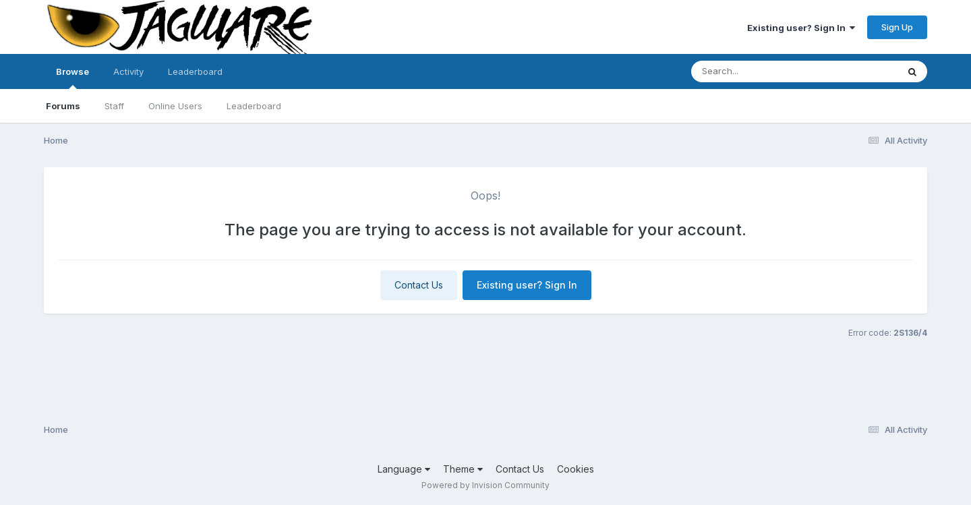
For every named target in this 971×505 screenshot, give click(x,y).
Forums (63, 105)
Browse (72, 77)
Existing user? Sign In (801, 27)
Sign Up (897, 27)
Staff (114, 105)
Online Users (175, 105)
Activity (128, 71)
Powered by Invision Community (485, 485)
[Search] (757, 71)
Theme (463, 469)
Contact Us (418, 285)
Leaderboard (254, 105)
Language (404, 469)
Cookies (575, 469)
